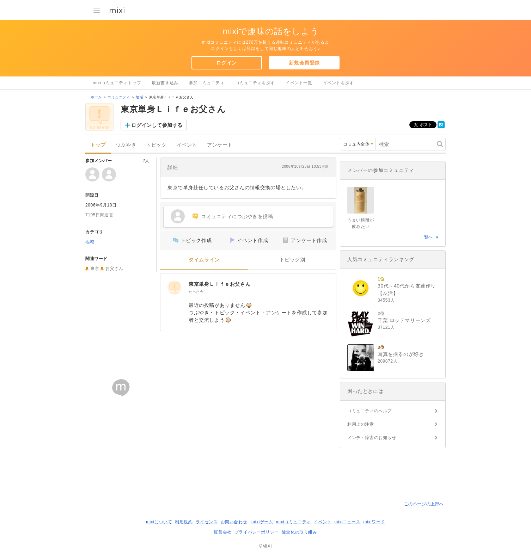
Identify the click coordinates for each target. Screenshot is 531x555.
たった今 (196, 292)
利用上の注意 (360, 424)
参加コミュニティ (207, 82)
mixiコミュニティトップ (117, 82)
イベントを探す (338, 82)
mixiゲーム (262, 521)
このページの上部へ (424, 503)
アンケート (220, 145)
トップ (98, 145)
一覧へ (426, 237)
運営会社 (222, 532)
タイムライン (204, 260)
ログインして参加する (157, 125)
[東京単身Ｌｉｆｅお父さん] (174, 287)
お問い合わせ (234, 521)
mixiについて (159, 521)
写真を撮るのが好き (401, 354)
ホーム (96, 97)
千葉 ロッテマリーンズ (404, 320)
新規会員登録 (304, 63)
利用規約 (184, 521)
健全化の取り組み (299, 532)
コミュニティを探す (255, 82)
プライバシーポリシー (256, 532)
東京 (94, 268)
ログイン (226, 63)
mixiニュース (347, 521)
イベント (187, 145)
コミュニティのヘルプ (369, 410)
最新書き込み (165, 82)
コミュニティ (119, 97)
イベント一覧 (299, 82)
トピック (156, 145)
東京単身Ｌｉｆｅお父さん (219, 284)
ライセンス (207, 521)
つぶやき (126, 145)
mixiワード (374, 521)
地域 (139, 97)
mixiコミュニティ (293, 521)
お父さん (114, 268)
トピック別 (292, 260)
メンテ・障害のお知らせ (371, 437)
